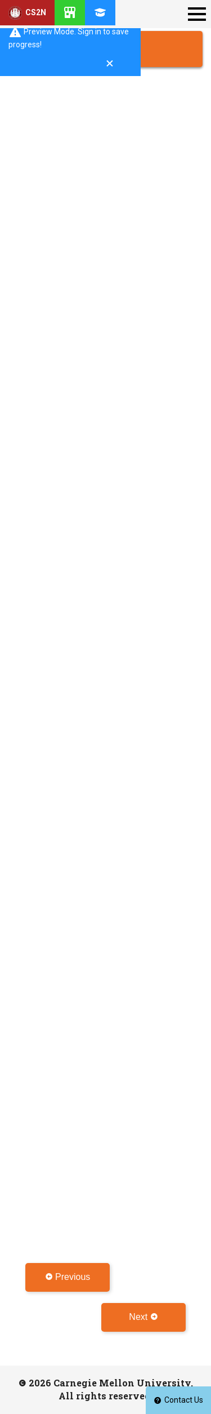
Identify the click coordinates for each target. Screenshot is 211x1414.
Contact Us (178, 1399)
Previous (68, 1277)
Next (143, 1317)
